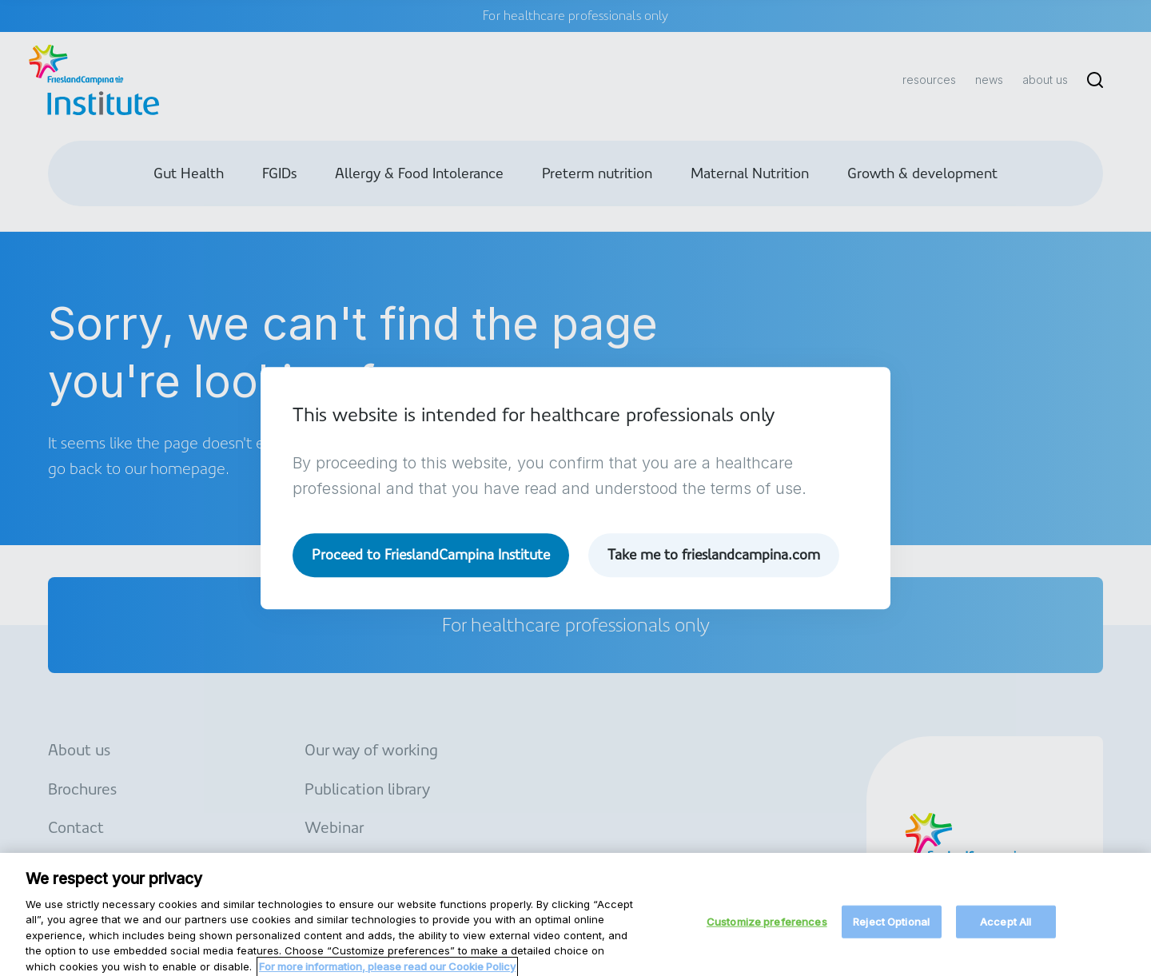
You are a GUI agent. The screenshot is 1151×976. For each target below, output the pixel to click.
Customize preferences (767, 930)
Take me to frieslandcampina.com (717, 555)
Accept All (1005, 930)
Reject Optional (891, 930)
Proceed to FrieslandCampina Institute (432, 555)
